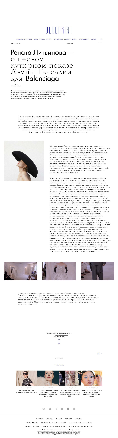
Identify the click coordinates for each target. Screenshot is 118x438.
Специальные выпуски (24, 39)
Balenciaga (49, 91)
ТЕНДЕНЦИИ (72, 388)
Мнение (18, 43)
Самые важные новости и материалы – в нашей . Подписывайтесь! (59, 334)
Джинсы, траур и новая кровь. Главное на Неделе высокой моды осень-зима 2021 (70, 393)
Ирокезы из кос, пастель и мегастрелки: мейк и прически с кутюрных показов (91, 393)
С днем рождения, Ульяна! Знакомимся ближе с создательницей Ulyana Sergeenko (48, 393)
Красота (87, 388)
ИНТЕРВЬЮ (50, 388)
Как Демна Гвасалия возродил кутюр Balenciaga (26, 391)
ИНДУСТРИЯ (28, 388)
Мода (13, 43)
